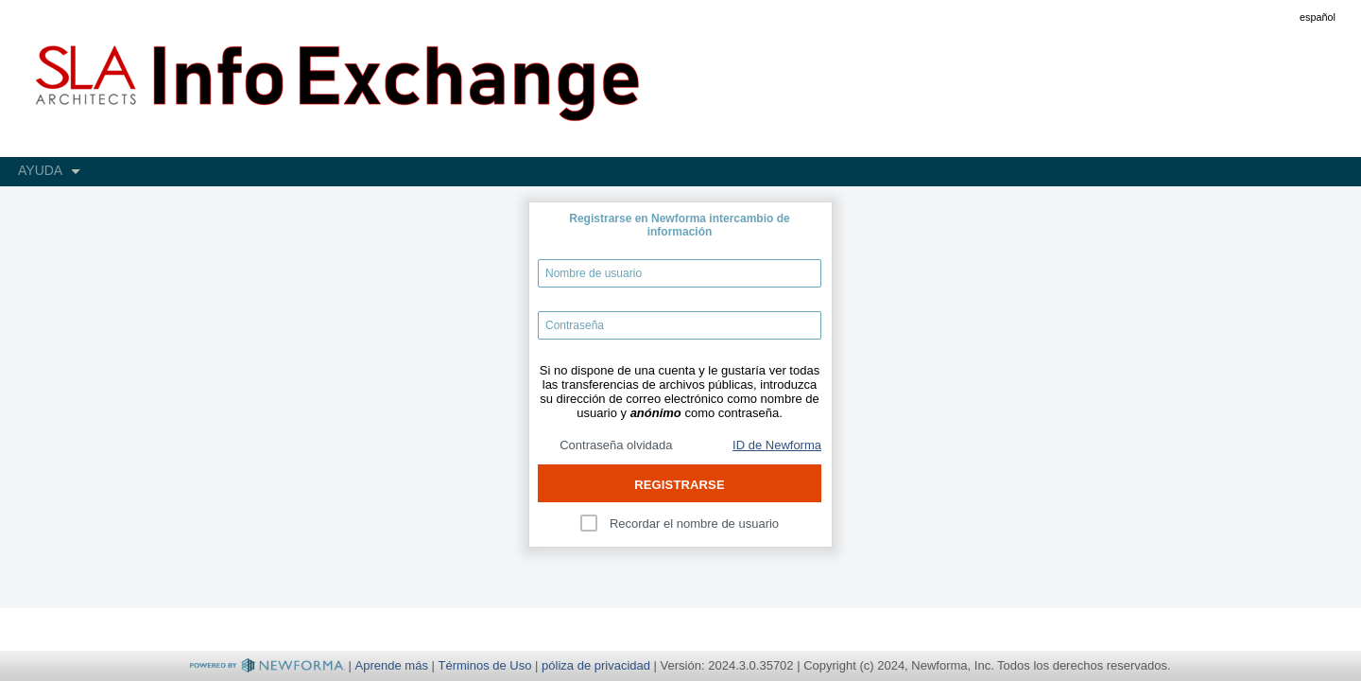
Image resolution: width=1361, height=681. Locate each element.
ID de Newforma (776, 445)
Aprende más (391, 665)
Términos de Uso (485, 665)
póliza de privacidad (596, 665)
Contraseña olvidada (616, 445)
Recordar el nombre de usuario (694, 523)
